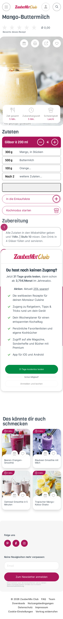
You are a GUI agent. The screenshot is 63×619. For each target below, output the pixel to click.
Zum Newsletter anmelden (31, 576)
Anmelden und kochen (31, 383)
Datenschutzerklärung (15, 586)
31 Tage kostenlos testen (31, 369)
